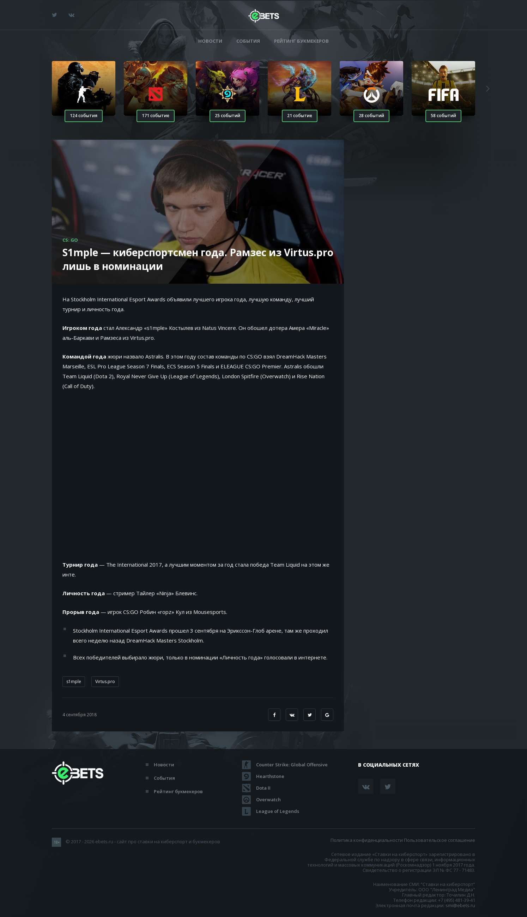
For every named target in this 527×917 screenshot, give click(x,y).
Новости (210, 41)
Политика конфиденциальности (367, 840)
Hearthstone (270, 776)
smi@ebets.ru (460, 905)
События (248, 41)
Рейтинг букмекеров (301, 41)
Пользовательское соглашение (439, 840)
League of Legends (277, 811)
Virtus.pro (105, 681)
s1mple (73, 681)
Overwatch (268, 799)
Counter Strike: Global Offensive (292, 764)
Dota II (263, 788)
